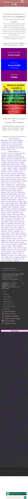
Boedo (19, 160)
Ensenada (9, 251)
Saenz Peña (15, 259)
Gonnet (3, 257)
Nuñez (22, 196)
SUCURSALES (6, 294)
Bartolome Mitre (18, 158)
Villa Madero (10, 223)
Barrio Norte (9, 158)
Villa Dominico (9, 220)
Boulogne (4, 162)
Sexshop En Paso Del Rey (13, 421)
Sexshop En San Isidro (3, 432)
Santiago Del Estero (7, 236)
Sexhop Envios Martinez (24, 390)
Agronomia (22, 153)
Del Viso (19, 247)
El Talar (4, 251)
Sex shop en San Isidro (24, 340)
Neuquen (9, 149)
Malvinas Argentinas (6, 190)
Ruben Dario (8, 259)
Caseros (18, 164)
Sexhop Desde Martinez (9, 390)
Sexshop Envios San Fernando (19, 443)
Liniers (3, 186)
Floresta (7, 175)
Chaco (13, 149)
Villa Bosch (19, 216)
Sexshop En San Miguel (24, 432)
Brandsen (20, 246)
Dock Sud (3, 171)
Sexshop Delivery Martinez (24, 403)
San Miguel (8, 225)
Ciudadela (24, 166)
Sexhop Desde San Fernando (13, 390)
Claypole (4, 168)
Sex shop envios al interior (19, 345)
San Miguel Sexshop (13, 403)
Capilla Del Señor (22, 244)
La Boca (7, 183)
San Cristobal (8, 210)
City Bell (3, 166)
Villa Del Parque (16, 218)
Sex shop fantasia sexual (9, 356)
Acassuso (10, 153)
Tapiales (17, 233)
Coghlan (9, 168)
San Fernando (16, 210)
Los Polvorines (12, 188)
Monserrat (3, 196)
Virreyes (8, 233)
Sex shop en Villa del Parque (13, 345)
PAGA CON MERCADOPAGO (9, 306)
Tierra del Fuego (10, 147)
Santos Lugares (5, 227)
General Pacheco (20, 251)
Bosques (24, 160)
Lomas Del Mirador (21, 186)
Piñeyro (3, 209)
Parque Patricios (13, 201)
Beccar (24, 158)
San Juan (14, 144)
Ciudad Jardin (17, 166)
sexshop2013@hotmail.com (13, 287)
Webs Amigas (14, 330)
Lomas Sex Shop (8, 443)
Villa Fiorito (17, 220)
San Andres (14, 209)
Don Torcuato (17, 249)
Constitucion (22, 170)
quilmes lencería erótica (18, 410)
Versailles (8, 214)
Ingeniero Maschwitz (6, 253)
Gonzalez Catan (9, 177)
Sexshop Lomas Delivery (13, 455)
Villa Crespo (8, 218)
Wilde (12, 233)
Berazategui (10, 162)
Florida (12, 175)
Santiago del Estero (14, 146)
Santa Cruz (3, 149)
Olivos (11, 197)
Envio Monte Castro (8, 462)
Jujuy (20, 146)
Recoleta (17, 205)
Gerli (8, 192)
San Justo (3, 212)
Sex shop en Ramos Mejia (13, 340)
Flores (2, 175)
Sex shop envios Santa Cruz (25, 351)
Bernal (15, 160)
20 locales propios (8, 311)
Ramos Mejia (5, 205)
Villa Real (10, 231)
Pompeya (20, 201)
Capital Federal (22, 168)
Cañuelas (9, 246)
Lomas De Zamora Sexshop (25, 443)
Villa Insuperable (13, 222)
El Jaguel (24, 249)
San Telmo (21, 225)
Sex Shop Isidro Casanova (24, 356)
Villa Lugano (21, 222)
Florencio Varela (21, 173)
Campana (4, 246)
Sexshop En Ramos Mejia (13, 427)
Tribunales (3, 229)
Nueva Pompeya (5, 197)
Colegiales (15, 168)
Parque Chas (21, 199)
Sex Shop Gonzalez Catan (13, 356)
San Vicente (10, 260)
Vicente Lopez (15, 214)
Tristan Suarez (10, 229)
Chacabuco (14, 244)
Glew (12, 192)
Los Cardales (18, 255)
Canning (13, 164)
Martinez (19, 190)
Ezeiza (9, 173)
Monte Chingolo (13, 194)
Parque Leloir (4, 201)
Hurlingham (13, 179)
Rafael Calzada (15, 203)
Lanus (13, 184)
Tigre (15, 227)
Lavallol (18, 184)
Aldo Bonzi (4, 155)
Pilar (20, 259)
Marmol (14, 190)
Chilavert (9, 247)
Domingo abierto (8, 321)
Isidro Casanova (21, 179)
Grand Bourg (17, 177)
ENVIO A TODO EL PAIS (8, 304)
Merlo (15, 192)
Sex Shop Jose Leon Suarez (13, 362)
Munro (13, 196)
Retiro (9, 207)
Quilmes (8, 203)
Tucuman (3, 142)
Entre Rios (9, 142)
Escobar (15, 171)
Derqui (24, 247)
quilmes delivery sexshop (9, 416)
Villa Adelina (4, 216)
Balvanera (16, 157)
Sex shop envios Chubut (9, 351)
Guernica (24, 177)
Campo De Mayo (5, 164)
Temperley (22, 233)
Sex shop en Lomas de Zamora (13, 334)
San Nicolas (15, 225)
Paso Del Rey (15, 207)
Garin (13, 251)
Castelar (23, 164)
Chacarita (10, 170)
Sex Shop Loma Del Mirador (9, 369)
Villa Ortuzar (18, 229)
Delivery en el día (8, 314)
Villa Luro (3, 223)
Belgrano (4, 160)
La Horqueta (11, 255)
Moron (8, 196)
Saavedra (8, 209)
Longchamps (4, 188)
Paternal (22, 207)
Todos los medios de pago (11, 318)
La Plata (14, 253)
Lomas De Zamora (10, 186)
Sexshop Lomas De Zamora (25, 449)
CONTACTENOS (6, 308)
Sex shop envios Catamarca (3, 351)
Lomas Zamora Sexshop (3, 438)
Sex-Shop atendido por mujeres (19, 395)
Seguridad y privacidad (10, 316)
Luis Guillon (20, 188)
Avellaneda (10, 157)
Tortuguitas (21, 227)
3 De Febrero (4, 153)
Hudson (7, 179)
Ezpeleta (14, 173)
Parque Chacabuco (12, 199)
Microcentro (22, 192)
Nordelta (18, 196)
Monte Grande (21, 194)
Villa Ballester (12, 216)
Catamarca (19, 144)
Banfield (22, 157)
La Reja (19, 253)
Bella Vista (10, 160)
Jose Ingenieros (17, 181)
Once (15, 197)
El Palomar (17, 175)
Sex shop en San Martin (3, 345)
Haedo (2, 179)
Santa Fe (15, 140)
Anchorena (3, 157)
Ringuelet (17, 257)
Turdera (9, 212)
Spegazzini (16, 260)
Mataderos (3, 192)
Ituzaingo (3, 181)
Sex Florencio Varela (19, 390)
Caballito (22, 162)
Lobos (23, 255)
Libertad (23, 184)
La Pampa (3, 144)
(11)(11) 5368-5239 (12, 283)
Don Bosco (9, 171)
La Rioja (3, 146)
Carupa (14, 247)
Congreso (16, 170)
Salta (7, 146)
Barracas (3, 158)
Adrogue (16, 153)
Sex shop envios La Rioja (19, 351)
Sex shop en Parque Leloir (19, 334)
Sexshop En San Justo (9, 432)
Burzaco (16, 162)
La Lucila (19, 183)
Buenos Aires (4, 140)
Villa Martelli (18, 223)
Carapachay (4, 170)
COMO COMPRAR (7, 296)
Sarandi (11, 227)
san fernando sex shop (3, 410)
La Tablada (8, 184)
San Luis (9, 144)
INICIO (4, 292)
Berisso (15, 246)
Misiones (20, 142)
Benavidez (3, 247)
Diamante (3, 249)
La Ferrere (13, 183)
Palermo (20, 197)
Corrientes (14, 142)
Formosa (3, 147)
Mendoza (20, 140)
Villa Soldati (17, 231)
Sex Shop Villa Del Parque (24, 382)
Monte (7, 257)
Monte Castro (4, 194)
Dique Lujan (10, 249)
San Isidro (23, 210)
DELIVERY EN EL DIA (8, 301)
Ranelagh (11, 205)
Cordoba (10, 140)
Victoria (22, 214)
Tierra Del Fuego (5, 234)
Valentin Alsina (15, 212)
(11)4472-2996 (12, 285)
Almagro (18, 155)
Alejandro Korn (11, 155)
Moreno (12, 257)
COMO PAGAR (6, 299)
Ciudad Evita (10, 166)
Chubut (16, 147)
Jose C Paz (9, 181)
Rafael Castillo (23, 203)
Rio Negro (21, 147)
